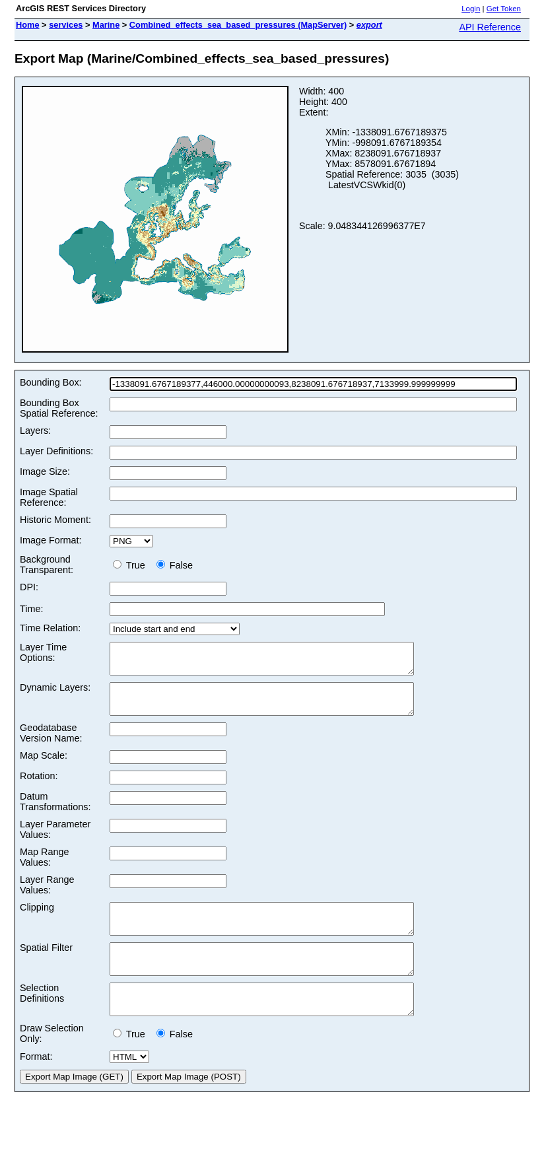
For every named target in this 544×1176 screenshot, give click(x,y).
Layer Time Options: (43, 652)
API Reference (490, 27)
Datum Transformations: (55, 813)
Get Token (504, 9)
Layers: (35, 430)
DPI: (29, 587)
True (132, 565)
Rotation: (39, 787)
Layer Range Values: (47, 896)
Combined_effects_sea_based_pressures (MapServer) (238, 25)
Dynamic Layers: (55, 693)
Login (470, 9)
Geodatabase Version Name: (51, 744)
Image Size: (45, 471)
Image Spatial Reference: (49, 497)
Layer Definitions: (56, 451)
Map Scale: (43, 767)
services (66, 25)
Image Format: (51, 540)
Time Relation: (50, 628)
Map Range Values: (44, 869)
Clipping (37, 919)
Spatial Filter (46, 965)
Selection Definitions (42, 1016)
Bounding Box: (51, 382)
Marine (105, 25)
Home (28, 25)
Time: (31, 609)
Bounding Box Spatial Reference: (59, 408)
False (174, 565)
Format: (36, 1086)
